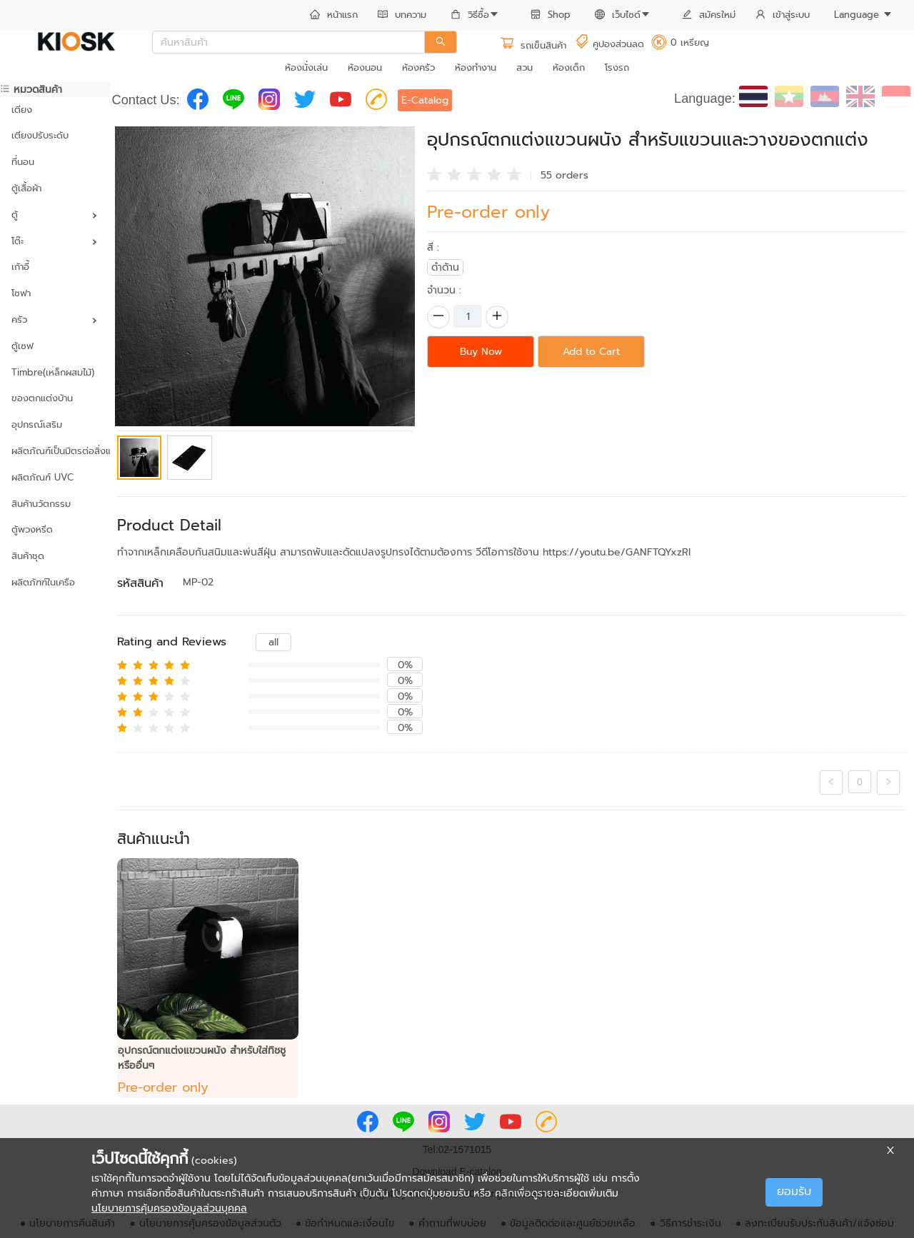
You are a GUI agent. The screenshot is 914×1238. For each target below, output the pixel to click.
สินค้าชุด (27, 556)
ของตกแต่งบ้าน (42, 398)
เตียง (21, 109)
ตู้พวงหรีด (32, 529)
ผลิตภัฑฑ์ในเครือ (43, 582)
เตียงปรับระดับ (40, 135)
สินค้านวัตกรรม (41, 503)
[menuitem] (334, 15)
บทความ (402, 14)
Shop (551, 14)
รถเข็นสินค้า (533, 45)
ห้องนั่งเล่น (306, 67)
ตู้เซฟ (22, 346)
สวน (524, 67)
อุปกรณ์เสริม (36, 424)
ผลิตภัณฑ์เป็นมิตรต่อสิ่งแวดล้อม (55, 451)
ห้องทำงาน (475, 67)
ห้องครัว (418, 67)
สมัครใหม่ (708, 14)
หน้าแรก (334, 14)
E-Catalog (424, 100)
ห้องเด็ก (569, 67)
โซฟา (21, 293)
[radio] (434, 173)
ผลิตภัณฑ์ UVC (42, 477)
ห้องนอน (365, 67)
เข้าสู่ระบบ (782, 14)
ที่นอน (22, 161)
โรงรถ (617, 67)
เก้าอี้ (20, 266)
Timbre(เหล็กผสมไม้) (52, 372)
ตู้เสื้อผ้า (26, 188)
